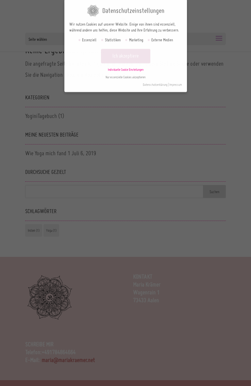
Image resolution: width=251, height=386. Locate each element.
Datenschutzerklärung (155, 83)
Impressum (175, 83)
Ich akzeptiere (125, 54)
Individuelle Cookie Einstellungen (125, 68)
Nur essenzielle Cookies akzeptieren (125, 75)
